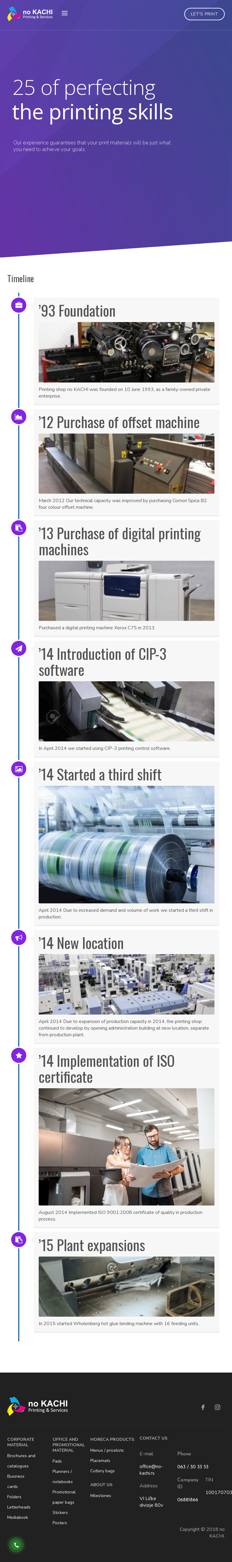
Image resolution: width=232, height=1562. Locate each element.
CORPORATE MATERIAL (20, 1442)
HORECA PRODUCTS (112, 1439)
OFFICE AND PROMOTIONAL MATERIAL (69, 1445)
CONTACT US (153, 1438)
